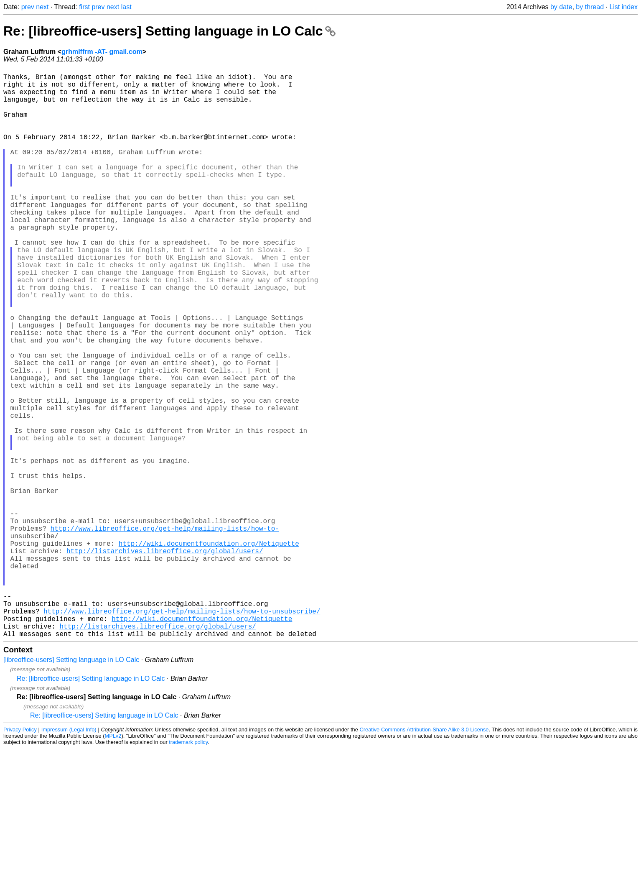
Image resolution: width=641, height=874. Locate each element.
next (42, 6)
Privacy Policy (20, 855)
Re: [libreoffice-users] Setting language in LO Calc (169, 30)
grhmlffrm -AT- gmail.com (101, 51)
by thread (590, 6)
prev (27, 6)
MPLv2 (113, 861)
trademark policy (188, 867)
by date (561, 6)
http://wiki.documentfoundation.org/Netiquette (209, 648)
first (84, 6)
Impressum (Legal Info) (69, 855)
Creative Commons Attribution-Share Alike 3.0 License (424, 855)
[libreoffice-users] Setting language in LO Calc (71, 785)
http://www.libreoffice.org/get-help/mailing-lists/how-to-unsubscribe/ (181, 731)
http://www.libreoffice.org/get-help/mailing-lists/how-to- (165, 630)
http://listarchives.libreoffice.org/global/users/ (164, 657)
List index (623, 6)
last (126, 6)
